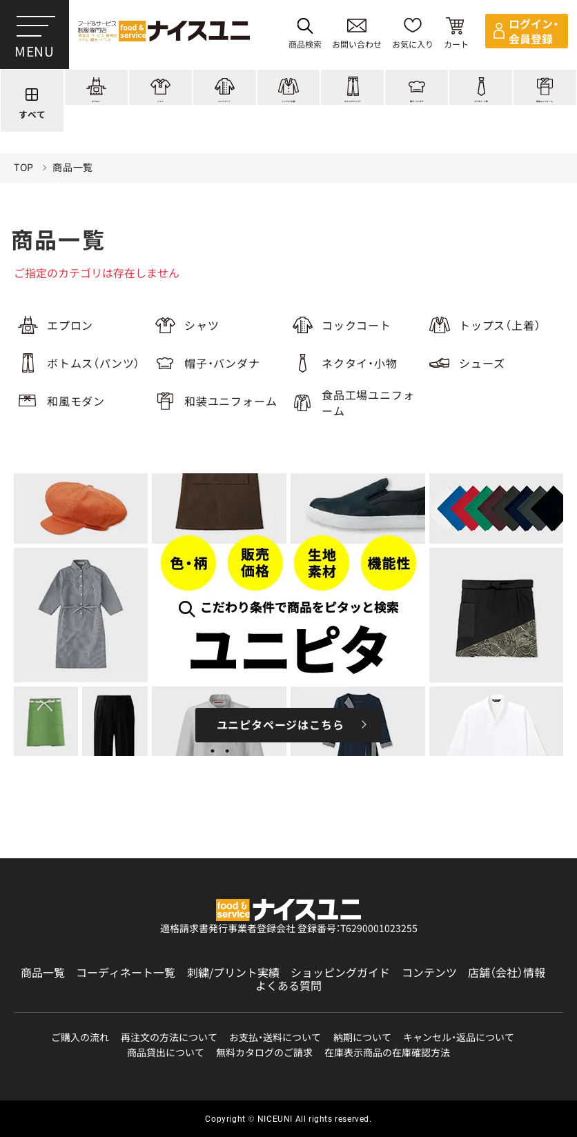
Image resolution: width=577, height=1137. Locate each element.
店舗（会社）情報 (506, 972)
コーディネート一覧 (125, 972)
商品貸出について (165, 1052)
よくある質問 (288, 985)
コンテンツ (429, 972)
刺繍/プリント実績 (233, 972)
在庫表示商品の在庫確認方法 (387, 1052)
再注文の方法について (169, 1037)
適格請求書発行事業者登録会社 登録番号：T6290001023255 (289, 928)
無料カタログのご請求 (264, 1052)
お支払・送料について (275, 1037)
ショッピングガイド (340, 972)
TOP (24, 180)
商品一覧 (72, 180)
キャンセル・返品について (458, 1037)
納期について (362, 1037)
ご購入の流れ (80, 1037)
